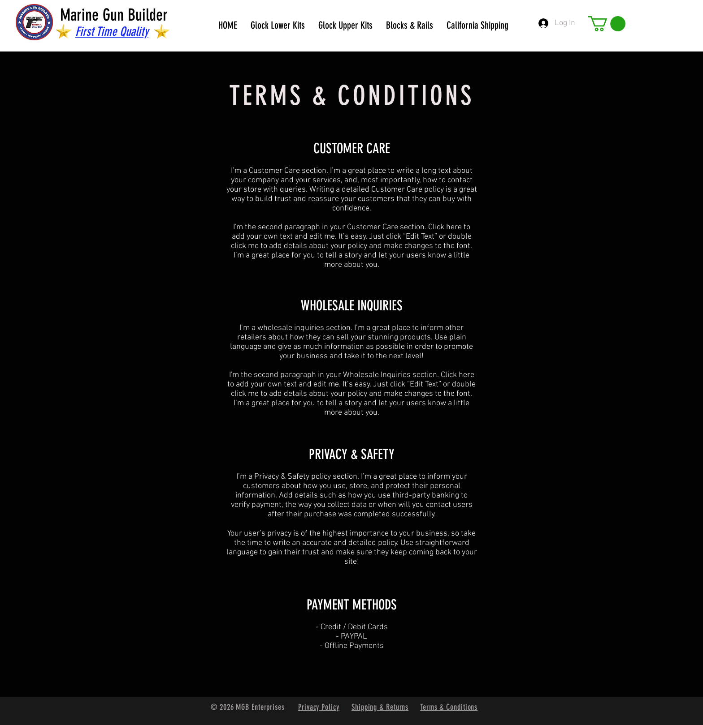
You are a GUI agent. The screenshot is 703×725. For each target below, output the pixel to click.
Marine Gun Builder (114, 15)
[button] (606, 23)
